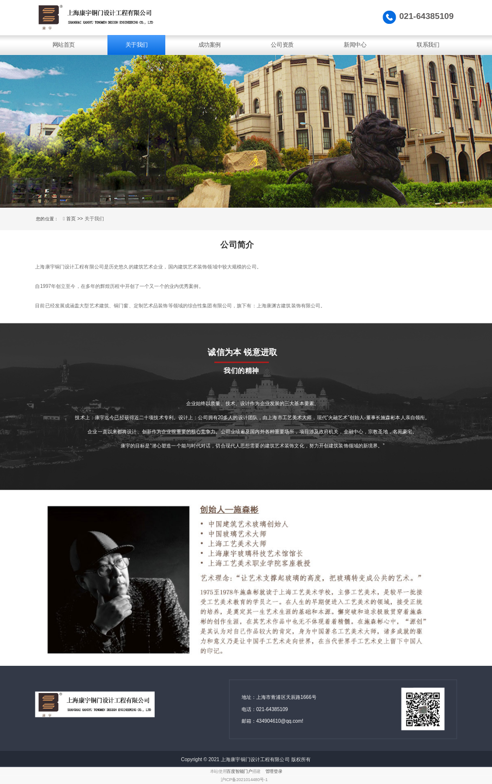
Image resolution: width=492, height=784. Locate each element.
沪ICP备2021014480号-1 (244, 779)
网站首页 (64, 45)
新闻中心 (355, 45)
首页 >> (75, 219)
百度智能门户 (239, 771)
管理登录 (273, 771)
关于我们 (136, 45)
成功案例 (209, 45)
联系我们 (428, 45)
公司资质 (282, 45)
